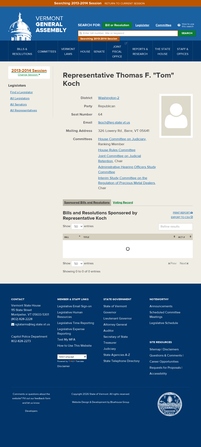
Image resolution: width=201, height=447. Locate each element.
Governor (109, 312)
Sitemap (155, 349)
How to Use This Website (74, 346)
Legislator (142, 25)
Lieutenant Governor (117, 318)
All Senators (18, 104)
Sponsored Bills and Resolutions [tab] (87, 203)
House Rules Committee (116, 150)
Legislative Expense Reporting (71, 331)
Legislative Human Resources (70, 314)
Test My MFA (66, 339)
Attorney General (115, 325)
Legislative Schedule (164, 323)
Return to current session (125, 3)
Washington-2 (108, 98)
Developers (31, 411)
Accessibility (158, 374)
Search (187, 33)
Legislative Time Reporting (75, 323)
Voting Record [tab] (123, 203)
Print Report (183, 212)
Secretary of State (115, 337)
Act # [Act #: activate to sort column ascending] (181, 237)
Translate (76, 361)
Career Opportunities (164, 362)
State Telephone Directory (121, 361)
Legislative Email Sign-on (74, 306)
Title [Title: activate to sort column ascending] (86, 237)
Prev (173, 263)
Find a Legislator (21, 92)
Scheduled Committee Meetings (165, 314)
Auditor (108, 331)
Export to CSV (182, 217)
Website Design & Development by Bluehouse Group (100, 402)
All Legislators (19, 98)
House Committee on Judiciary (122, 139)
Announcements (161, 306)
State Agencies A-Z (116, 355)
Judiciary (109, 349)
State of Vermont (115, 306)
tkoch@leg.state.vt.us (114, 122)
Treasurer (109, 343)
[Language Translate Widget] (72, 356)
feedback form (42, 398)
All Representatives (23, 110)
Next (183, 263)
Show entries (78, 226)
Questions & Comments (166, 355)
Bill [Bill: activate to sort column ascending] (66, 237)
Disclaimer (63, 366)
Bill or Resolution (117, 25)
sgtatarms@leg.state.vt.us (30, 324)
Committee (163, 25)
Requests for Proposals (165, 368)
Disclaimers (171, 349)
